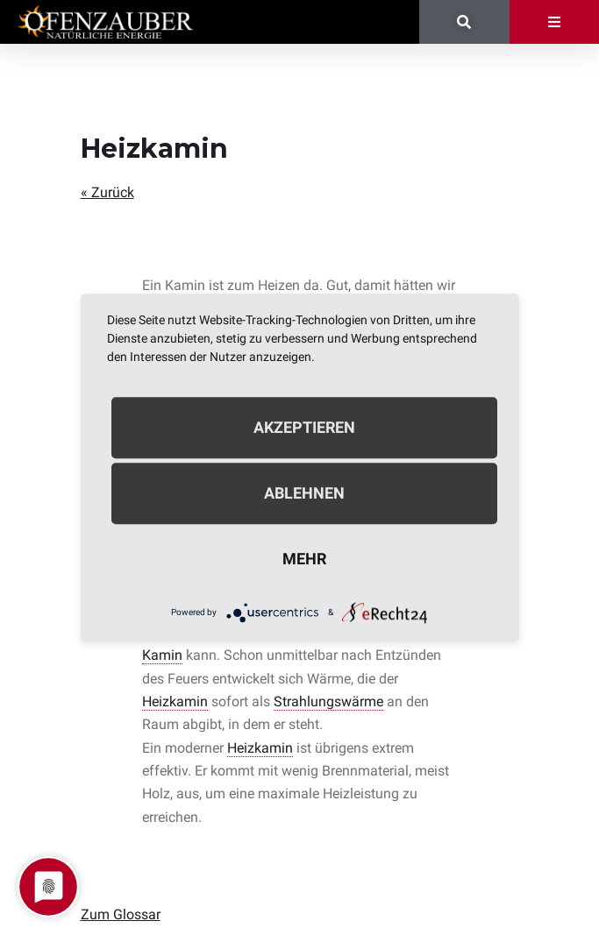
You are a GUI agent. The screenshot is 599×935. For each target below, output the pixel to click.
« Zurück (107, 192)
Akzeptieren (304, 427)
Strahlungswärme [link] (328, 701)
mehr (304, 558)
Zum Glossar (120, 914)
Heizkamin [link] (175, 701)
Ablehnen (304, 493)
